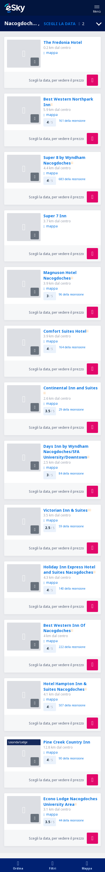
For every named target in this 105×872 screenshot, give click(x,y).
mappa (50, 52)
